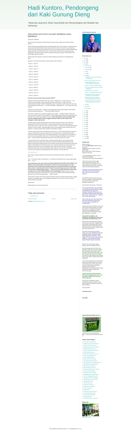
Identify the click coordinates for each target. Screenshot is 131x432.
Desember (87, 65)
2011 (85, 128)
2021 (85, 64)
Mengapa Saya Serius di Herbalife (91, 347)
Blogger (80, 428)
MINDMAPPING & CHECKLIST (92, 90)
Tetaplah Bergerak (87, 396)
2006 (85, 138)
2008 (85, 134)
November (87, 67)
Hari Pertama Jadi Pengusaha (90, 391)
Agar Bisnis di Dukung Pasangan (90, 377)
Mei (86, 75)
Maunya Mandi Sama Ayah (89, 367)
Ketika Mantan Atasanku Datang (90, 364)
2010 (85, 130)
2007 (85, 136)
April (86, 104)
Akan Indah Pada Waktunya (89, 342)
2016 (85, 118)
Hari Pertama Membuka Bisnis (90, 360)
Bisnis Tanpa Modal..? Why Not (90, 398)
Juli (86, 71)
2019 (85, 112)
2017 (85, 116)
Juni (86, 73)
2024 (85, 58)
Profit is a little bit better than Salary (93, 80)
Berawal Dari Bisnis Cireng (89, 348)
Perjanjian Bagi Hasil (88, 381)
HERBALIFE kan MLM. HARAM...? (91, 343)
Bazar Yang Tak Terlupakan (89, 365)
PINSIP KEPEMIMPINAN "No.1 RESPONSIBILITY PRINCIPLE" (92, 83)
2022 (85, 62)
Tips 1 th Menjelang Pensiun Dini (90, 376)
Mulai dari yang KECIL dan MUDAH (91, 369)
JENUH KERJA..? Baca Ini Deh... (90, 379)
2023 (85, 60)
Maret (86, 106)
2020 (85, 110)
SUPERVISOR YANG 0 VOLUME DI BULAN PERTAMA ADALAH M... (93, 101)
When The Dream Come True (90, 345)
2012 (85, 126)
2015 (85, 120)
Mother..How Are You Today (89, 359)
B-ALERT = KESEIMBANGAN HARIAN (93, 92)
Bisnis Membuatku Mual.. (89, 352)
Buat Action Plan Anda (88, 384)
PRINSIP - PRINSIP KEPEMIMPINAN (93, 85)
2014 (85, 122)
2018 (85, 114)
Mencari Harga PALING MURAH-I (91, 350)
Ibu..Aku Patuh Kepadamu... (89, 394)
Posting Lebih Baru (32, 198)
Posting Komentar (34, 196)
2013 (85, 124)
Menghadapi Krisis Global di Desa (91, 374)
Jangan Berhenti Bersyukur (89, 393)
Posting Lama (74, 198)
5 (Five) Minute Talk (87, 383)
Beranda (54, 198)
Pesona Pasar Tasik (87, 388)
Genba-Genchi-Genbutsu (89, 386)
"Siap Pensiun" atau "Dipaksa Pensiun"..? (92, 362)
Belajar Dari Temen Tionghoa (89, 372)
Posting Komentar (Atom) (39, 201)
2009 (85, 132)
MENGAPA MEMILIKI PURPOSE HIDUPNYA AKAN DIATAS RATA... (93, 98)
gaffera (67, 428)
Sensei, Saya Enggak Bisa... (89, 355)
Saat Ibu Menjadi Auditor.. (89, 357)
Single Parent (86, 389)
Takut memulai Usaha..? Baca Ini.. (91, 354)
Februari (87, 108)
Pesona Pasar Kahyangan (89, 371)
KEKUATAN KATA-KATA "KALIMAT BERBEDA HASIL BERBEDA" (92, 95)
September (87, 69)
